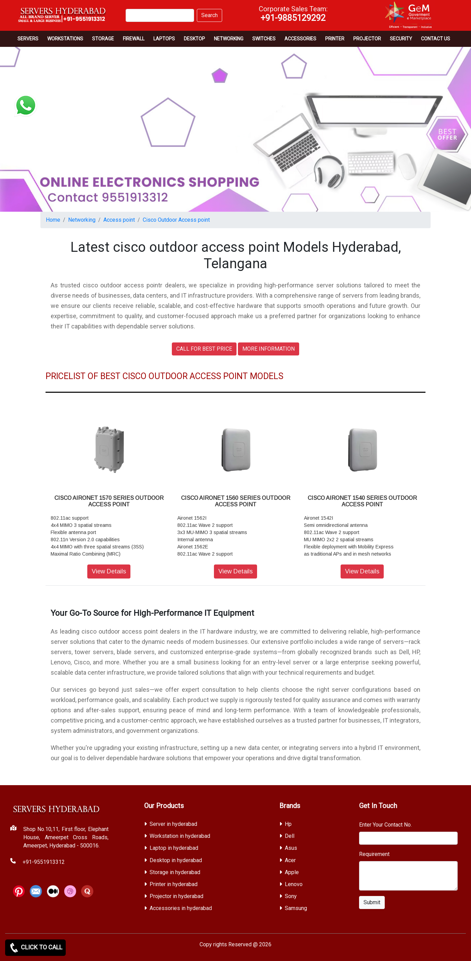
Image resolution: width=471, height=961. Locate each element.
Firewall (133, 38)
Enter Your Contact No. (385, 824)
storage (103, 38)
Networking (228, 38)
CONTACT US (435, 38)
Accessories (300, 38)
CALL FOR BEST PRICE (204, 349)
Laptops (164, 38)
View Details (109, 571)
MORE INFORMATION (268, 349)
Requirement (374, 854)
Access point (119, 220)
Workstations (65, 38)
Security (401, 38)
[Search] (160, 15)
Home (53, 220)
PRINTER (334, 38)
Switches (264, 38)
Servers (27, 38)
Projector (367, 38)
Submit (372, 902)
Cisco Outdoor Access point (176, 220)
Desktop (194, 38)
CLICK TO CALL (35, 947)
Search (209, 15)
